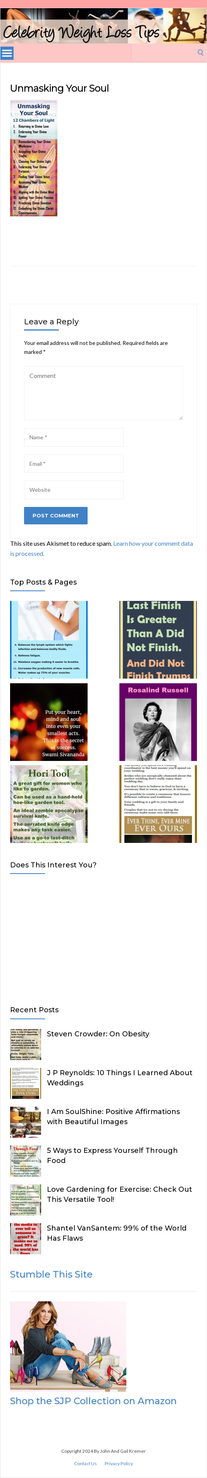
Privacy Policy (119, 1463)
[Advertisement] (102, 938)
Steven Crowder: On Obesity (98, 1034)
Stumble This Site (51, 1274)
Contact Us (85, 1463)
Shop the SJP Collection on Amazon (93, 1401)
